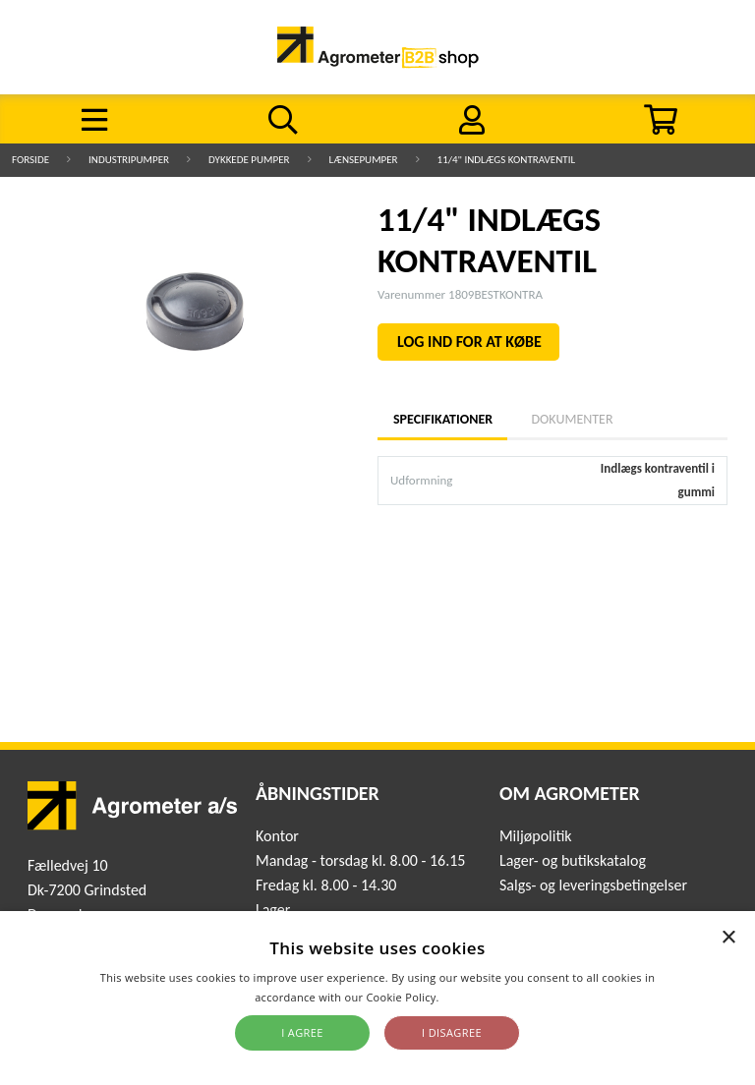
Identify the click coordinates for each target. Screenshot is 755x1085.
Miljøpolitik (535, 836)
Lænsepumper (363, 159)
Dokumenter (571, 419)
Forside (30, 159)
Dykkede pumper (249, 159)
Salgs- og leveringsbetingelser (593, 885)
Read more (471, 997)
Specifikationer (442, 419)
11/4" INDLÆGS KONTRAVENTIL (506, 159)
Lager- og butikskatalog (572, 860)
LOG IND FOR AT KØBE (469, 341)
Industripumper (128, 159)
